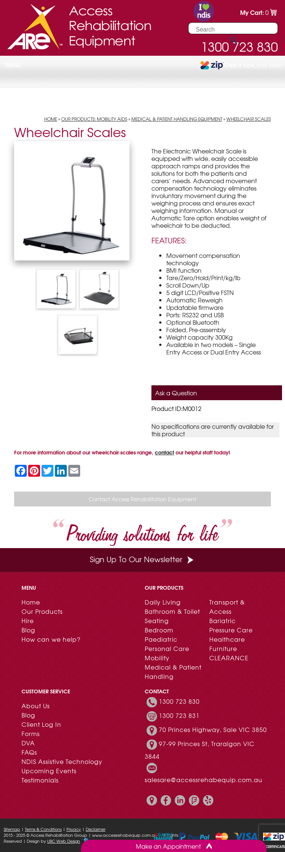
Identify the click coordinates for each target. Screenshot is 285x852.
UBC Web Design (63, 841)
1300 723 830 (179, 701)
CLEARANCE (229, 657)
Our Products (42, 611)
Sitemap (12, 829)
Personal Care (167, 648)
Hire (28, 620)
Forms (31, 733)
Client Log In (41, 724)
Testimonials (40, 779)
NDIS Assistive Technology (62, 761)
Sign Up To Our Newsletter (142, 559)
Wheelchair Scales (248, 119)
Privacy (73, 829)
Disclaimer (95, 829)
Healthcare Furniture (227, 644)
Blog (28, 629)
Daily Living (163, 601)
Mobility (157, 657)
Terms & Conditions (43, 829)
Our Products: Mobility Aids (94, 119)
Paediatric (161, 639)
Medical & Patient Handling (173, 672)
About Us (36, 705)
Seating (157, 620)
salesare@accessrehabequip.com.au (203, 779)
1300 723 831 (179, 715)
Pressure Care (231, 629)
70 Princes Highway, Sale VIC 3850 (213, 729)
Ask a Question (176, 392)
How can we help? (51, 639)
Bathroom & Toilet (172, 611)
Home (50, 119)
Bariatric (222, 620)
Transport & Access (227, 606)
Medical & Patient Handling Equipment (176, 119)
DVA (28, 742)
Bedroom (159, 629)
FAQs (29, 752)
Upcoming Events (49, 770)
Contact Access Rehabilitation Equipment (142, 499)
